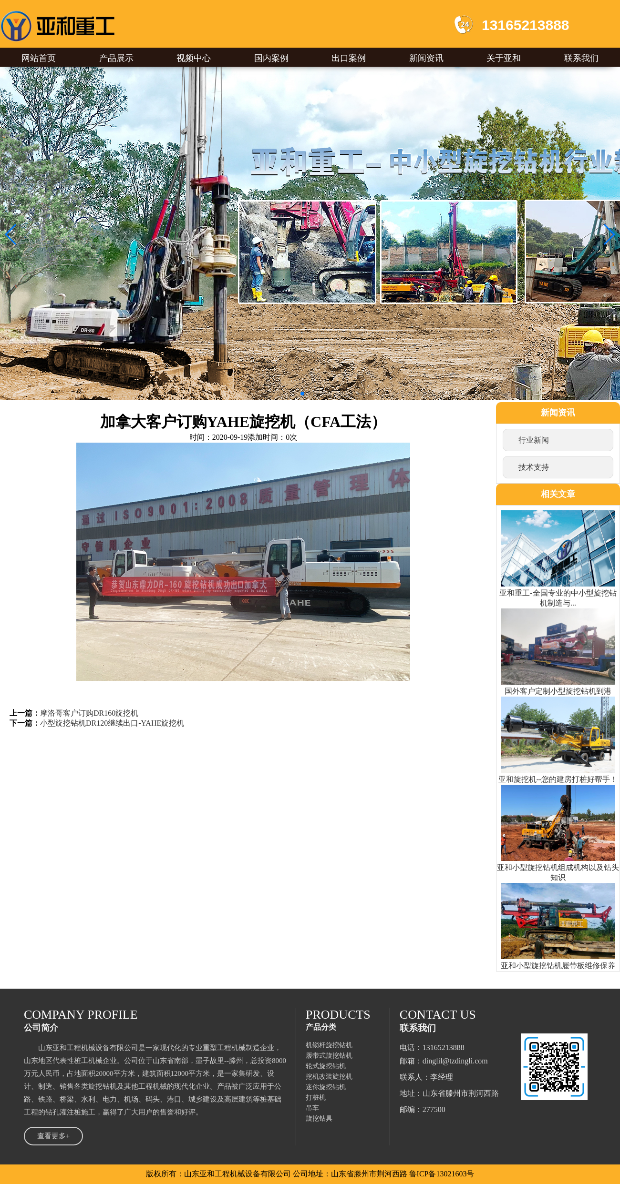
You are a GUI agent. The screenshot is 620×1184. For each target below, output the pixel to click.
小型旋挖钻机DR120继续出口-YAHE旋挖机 (112, 723)
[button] (11, 234)
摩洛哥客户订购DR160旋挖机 (89, 713)
